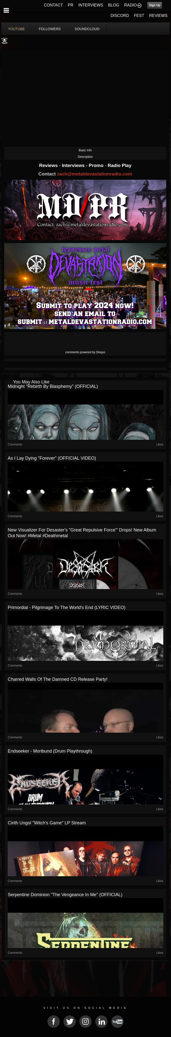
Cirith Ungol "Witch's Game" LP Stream (47, 822)
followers (50, 29)
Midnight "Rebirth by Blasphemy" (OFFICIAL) (53, 386)
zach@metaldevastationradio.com (94, 173)
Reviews (49, 165)
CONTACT (53, 5)
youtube (16, 29)
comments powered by (85, 352)
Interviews (74, 165)
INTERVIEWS (90, 5)
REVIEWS (158, 15)
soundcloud (87, 29)
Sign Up (154, 5)
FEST (139, 15)
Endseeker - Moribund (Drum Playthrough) (50, 751)
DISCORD (120, 15)
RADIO (130, 5)
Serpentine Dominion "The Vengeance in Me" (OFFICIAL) (65, 894)
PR (70, 5)
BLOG (113, 5)
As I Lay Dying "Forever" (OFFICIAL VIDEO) (52, 458)
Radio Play (119, 165)
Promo (97, 165)
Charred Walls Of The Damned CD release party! (57, 679)
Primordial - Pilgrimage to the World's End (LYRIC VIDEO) (66, 607)
